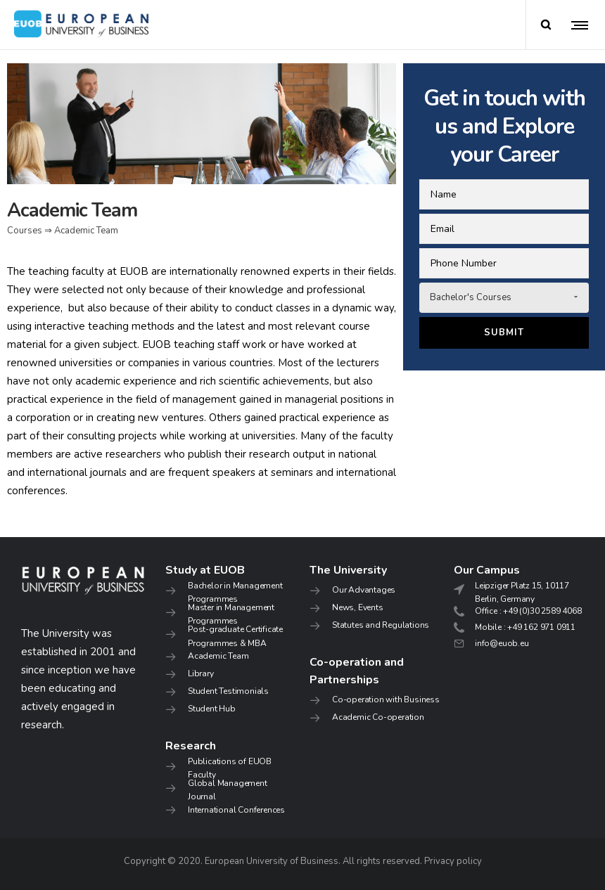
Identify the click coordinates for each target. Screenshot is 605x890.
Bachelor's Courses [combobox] (470, 297)
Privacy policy (453, 861)
